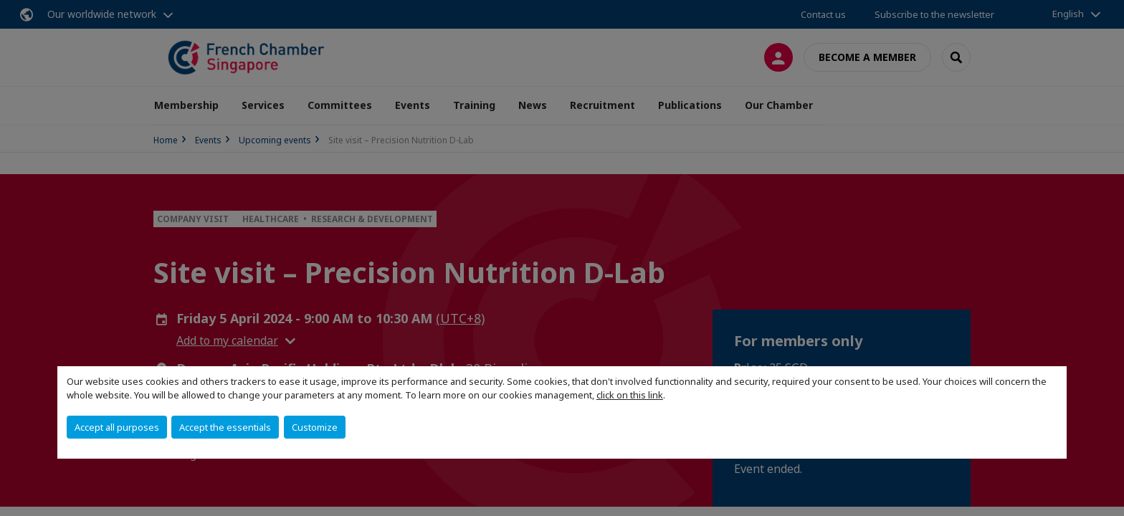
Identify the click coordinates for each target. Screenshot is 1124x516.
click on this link (629, 394)
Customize (315, 427)
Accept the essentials (225, 427)
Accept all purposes (117, 427)
